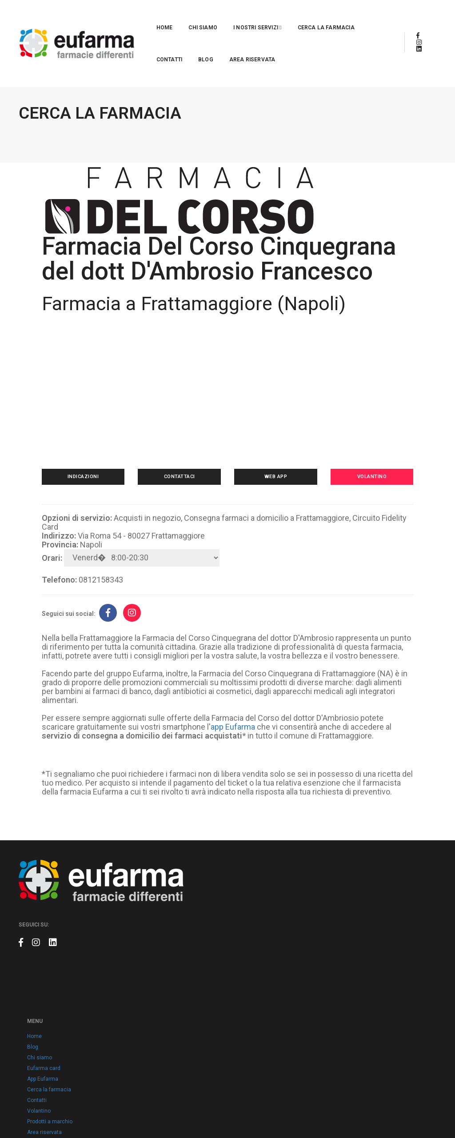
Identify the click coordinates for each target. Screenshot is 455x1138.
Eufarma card (192, 961)
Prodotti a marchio (198, 1014)
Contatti (317, 16)
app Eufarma (246, 755)
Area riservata (113, 48)
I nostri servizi (191, 16)
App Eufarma (191, 972)
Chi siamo (136, 16)
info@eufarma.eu (357, 961)
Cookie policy (192, 1046)
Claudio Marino (417, 1111)
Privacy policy (192, 1036)
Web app (272, 496)
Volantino (362, 496)
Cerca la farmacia (259, 16)
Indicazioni (93, 496)
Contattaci (182, 496)
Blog (353, 16)
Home (98, 16)
